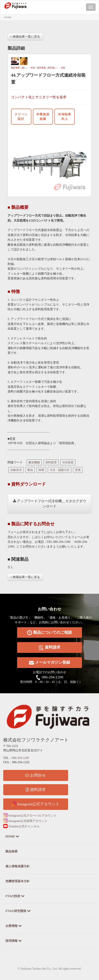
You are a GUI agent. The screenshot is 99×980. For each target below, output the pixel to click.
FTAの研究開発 (18, 911)
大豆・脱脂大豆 (59, 470)
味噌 (41, 470)
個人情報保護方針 (17, 866)
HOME (7, 17)
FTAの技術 (15, 896)
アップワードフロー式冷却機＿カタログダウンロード (49, 503)
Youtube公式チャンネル (21, 826)
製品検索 (11, 851)
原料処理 (51, 462)
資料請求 (49, 647)
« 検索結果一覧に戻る (25, 36)
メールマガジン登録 (49, 662)
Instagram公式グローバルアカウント (30, 815)
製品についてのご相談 (49, 632)
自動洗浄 (16, 470)
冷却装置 (67, 462)
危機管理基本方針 (17, 881)
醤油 (30, 470)
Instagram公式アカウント (35, 804)
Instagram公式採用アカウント (25, 821)
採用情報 (13, 940)
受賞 (78, 470)
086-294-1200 (52, 677)
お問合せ (35, 775)
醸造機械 (34, 462)
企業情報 (13, 926)
